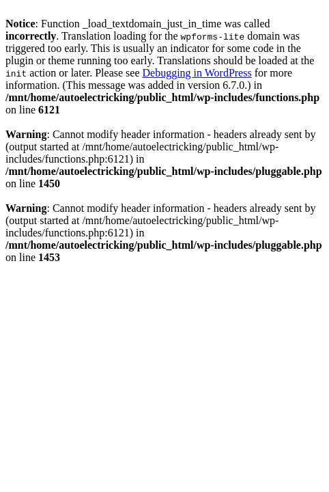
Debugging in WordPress (196, 73)
